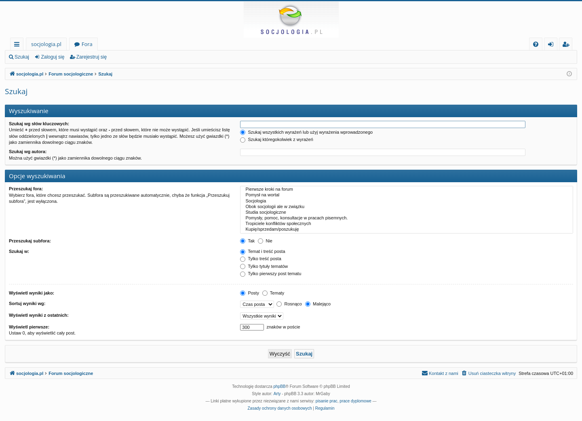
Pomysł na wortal (406, 195)
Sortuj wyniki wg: (27, 303)
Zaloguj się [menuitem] (552, 45)
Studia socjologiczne (406, 212)
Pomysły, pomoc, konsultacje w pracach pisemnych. (406, 218)
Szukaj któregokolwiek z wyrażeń (276, 139)
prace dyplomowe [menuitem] (355, 401)
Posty (249, 292)
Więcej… (18, 45)
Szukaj (22, 57)
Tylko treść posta (260, 258)
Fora (87, 44)
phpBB (280, 386)
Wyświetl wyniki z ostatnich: (39, 315)
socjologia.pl (46, 44)
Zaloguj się (52, 57)
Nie (265, 240)
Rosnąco (289, 303)
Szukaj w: (19, 251)
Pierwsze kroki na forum (406, 189)
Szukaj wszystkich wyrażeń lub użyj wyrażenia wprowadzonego (306, 132)
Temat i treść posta (262, 251)
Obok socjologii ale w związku (406, 207)
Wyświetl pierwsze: (29, 326)
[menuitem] (535, 44)
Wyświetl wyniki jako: (31, 292)
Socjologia (406, 201)
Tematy (273, 292)
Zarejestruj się (91, 57)
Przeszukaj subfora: (30, 240)
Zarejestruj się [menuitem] (567, 45)
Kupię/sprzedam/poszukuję (406, 229)
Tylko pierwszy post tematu (270, 273)
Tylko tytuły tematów (264, 266)
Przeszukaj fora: (26, 188)
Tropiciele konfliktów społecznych (406, 224)
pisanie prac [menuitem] (326, 401)
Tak (247, 240)
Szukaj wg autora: (28, 151)
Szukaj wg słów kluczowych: (39, 123)
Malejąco (318, 303)
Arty (277, 394)
